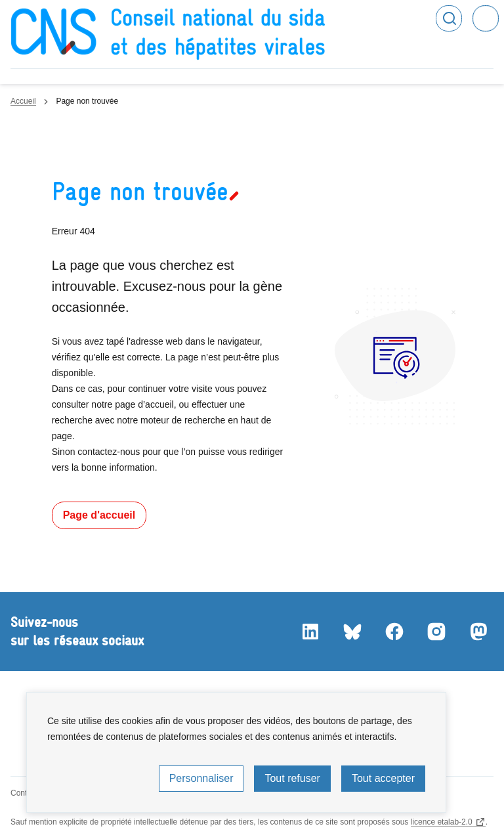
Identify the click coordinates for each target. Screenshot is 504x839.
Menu (485, 18)
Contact (23, 793)
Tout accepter (383, 778)
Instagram (436, 631)
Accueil (23, 101)
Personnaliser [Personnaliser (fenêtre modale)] (201, 778)
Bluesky (352, 631)
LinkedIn (310, 631)
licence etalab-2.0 (441, 822)
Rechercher (449, 18)
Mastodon (478, 631)
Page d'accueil (99, 515)
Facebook (394, 631)
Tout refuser (292, 778)
